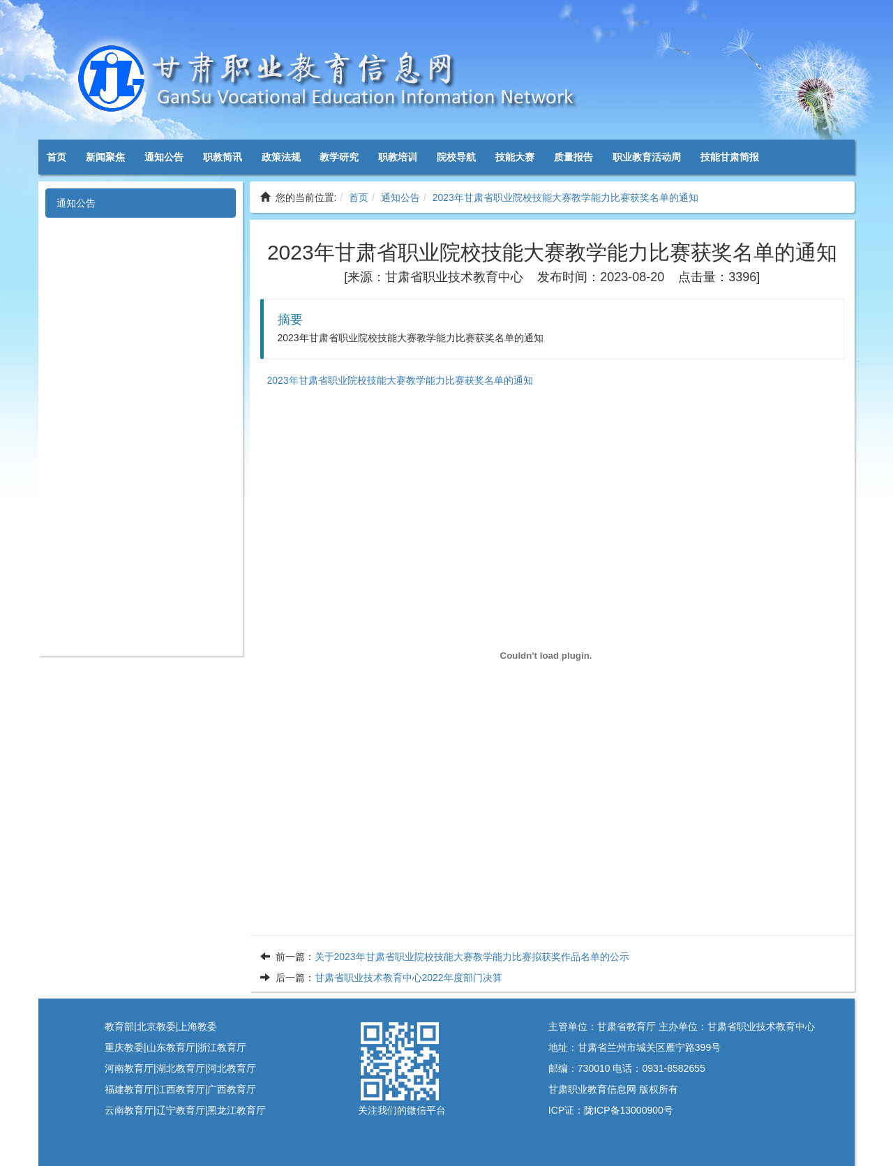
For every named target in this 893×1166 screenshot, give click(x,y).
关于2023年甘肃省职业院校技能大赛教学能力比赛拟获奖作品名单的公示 (472, 956)
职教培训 (397, 157)
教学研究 (339, 157)
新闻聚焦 (105, 157)
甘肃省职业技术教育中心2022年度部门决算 (408, 977)
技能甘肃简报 (729, 157)
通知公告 (163, 157)
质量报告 (573, 157)
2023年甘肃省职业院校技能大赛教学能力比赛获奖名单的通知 (565, 197)
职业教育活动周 (647, 157)
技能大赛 (514, 157)
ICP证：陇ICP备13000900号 (610, 1110)
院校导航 (456, 157)
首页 (56, 157)
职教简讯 (222, 157)
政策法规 (281, 157)
